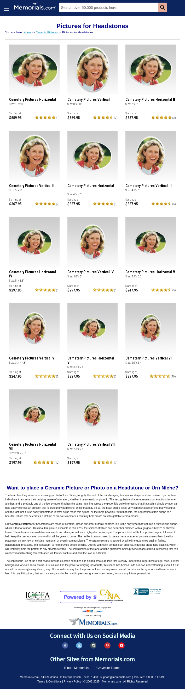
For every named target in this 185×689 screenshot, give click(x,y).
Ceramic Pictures (47, 32)
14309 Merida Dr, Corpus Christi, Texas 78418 (69, 677)
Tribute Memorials (76, 668)
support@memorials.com (115, 677)
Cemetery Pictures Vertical (88, 99)
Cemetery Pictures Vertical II (31, 186)
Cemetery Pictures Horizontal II (150, 99)
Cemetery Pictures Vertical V (31, 358)
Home (27, 32)
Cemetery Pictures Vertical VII (91, 444)
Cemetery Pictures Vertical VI (148, 358)
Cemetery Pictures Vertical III (148, 186)
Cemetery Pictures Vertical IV (90, 272)
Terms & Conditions (49, 681)
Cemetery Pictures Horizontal (32, 99)
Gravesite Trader (108, 668)
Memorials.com (29, 677)
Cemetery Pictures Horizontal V (150, 272)
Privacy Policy (72, 681)
